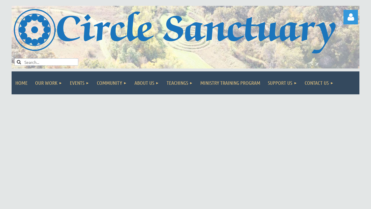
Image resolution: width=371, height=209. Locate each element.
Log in (350, 17)
